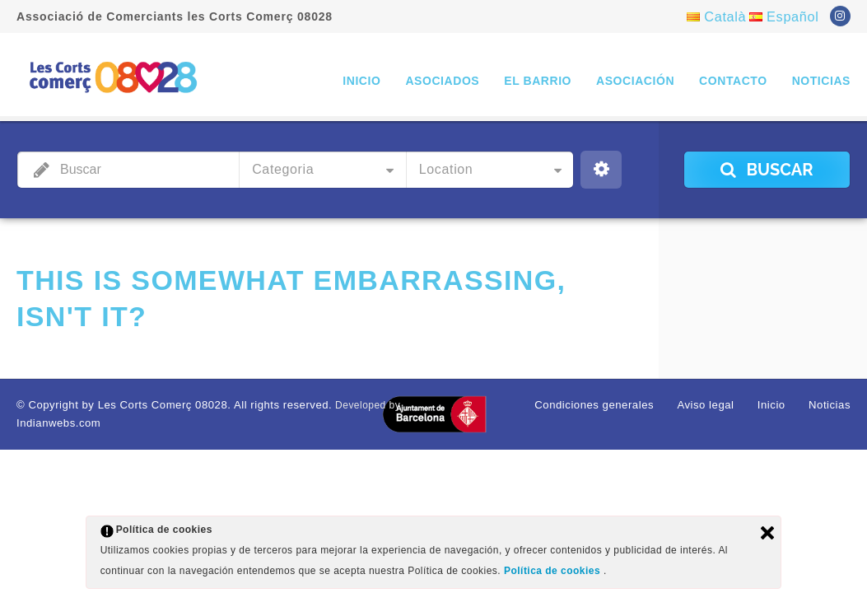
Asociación (635, 80)
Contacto (733, 80)
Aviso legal (714, 404)
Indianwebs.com (54, 421)
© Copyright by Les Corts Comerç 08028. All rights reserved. (160, 404)
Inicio (361, 80)
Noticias (821, 80)
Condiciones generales (610, 404)
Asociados (442, 80)
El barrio (537, 80)
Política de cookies (554, 572)
